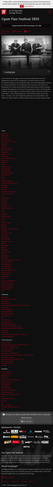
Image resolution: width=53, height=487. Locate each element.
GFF (2, 196)
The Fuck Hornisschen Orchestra (11, 260)
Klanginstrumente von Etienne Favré (12, 359)
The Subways (5, 274)
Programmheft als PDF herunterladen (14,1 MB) (26, 26)
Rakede (3, 243)
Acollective (4, 133)
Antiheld (4, 146)
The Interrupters (6, 264)
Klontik (3, 212)
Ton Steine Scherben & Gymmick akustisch (14, 334)
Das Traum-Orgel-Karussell (9, 347)
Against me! (5, 137)
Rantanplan (5, 245)
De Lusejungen (5, 171)
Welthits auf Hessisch (7, 285)
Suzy (2, 396)
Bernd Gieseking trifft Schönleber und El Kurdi (15, 305)
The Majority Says (6, 266)
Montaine (4, 231)
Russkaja (4, 247)
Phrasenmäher (5, 239)
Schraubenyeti (5, 252)
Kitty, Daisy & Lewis (7, 208)
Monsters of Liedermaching (9, 229)
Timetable (16, 31)
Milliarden (4, 227)
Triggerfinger (5, 276)
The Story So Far (6, 272)
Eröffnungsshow (6, 384)
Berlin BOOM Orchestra (8, 158)
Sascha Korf (5, 330)
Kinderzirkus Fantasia (7, 357)
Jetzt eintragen (26, 421)
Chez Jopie (4, 378)
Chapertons (5, 307)
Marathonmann (6, 223)
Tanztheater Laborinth (8, 398)
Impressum (4, 481)
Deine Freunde (5, 169)
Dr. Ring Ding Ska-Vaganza (9, 183)
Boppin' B (4, 162)
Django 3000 (5, 175)
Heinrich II (4, 202)
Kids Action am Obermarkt (9, 353)
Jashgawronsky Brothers (8, 324)
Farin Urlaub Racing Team (9, 191)
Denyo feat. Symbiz (7, 173)
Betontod (4, 160)
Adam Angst (5, 135)
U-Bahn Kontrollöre (7, 336)
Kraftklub (4, 214)
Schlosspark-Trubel (7, 363)
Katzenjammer (5, 206)
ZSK (2, 291)
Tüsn (2, 279)
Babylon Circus (6, 154)
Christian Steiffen (6, 167)
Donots (3, 177)
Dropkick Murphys (6, 181)
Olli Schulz (4, 235)
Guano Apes (5, 198)
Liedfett (3, 218)
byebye (3, 164)
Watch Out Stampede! (8, 281)
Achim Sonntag (6, 343)
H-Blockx (4, 200)
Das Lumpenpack (6, 309)
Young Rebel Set (6, 289)
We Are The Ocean (7, 283)
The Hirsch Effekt (6, 262)
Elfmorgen (4, 185)
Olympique (4, 237)
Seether (3, 254)
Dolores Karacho (6, 382)
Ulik (2, 403)
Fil (2, 318)
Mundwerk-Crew (6, 233)
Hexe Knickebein (6, 351)
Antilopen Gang (6, 148)
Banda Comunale (6, 373)
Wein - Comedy (6, 405)
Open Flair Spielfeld (7, 361)
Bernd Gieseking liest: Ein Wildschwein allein (14, 345)
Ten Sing (4, 365)
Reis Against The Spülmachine (10, 394)
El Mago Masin (5, 316)
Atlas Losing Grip (6, 150)
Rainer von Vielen (6, 241)
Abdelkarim (4, 297)
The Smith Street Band (8, 270)
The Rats (4, 400)
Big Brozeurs (5, 376)
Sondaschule (5, 256)
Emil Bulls (4, 187)
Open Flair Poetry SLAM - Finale (11, 326)
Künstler (5, 31)
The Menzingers (6, 268)
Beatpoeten (5, 301)
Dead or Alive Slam (7, 312)
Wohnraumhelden (7, 287)
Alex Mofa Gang (6, 140)
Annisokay (4, 144)
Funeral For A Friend (7, 193)
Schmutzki (4, 249)
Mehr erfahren (29, 6)
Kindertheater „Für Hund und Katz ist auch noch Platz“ (17, 355)
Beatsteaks (4, 156)
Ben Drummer (5, 303)
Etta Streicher (5, 386)
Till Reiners (4, 332)
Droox (3, 179)
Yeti (2, 409)
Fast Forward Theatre (7, 349)
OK (22, 6)
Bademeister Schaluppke (8, 299)
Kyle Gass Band (6, 216)
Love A (3, 220)
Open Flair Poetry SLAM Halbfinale (12, 328)
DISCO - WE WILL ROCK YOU (10, 380)
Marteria (3, 225)
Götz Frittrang (5, 320)
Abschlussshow (6, 371)
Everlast (3, 189)
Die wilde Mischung (7, 314)
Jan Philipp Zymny (7, 322)
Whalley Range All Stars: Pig (10, 407)
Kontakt (24, 481)
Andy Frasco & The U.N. (8, 142)
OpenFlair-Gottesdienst (8, 390)
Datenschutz (15, 481)
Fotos (27, 31)
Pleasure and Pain (6, 392)
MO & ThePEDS (6, 388)
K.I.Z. (2, 210)
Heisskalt (4, 204)
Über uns (32, 481)
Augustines (4, 152)
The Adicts (4, 258)
